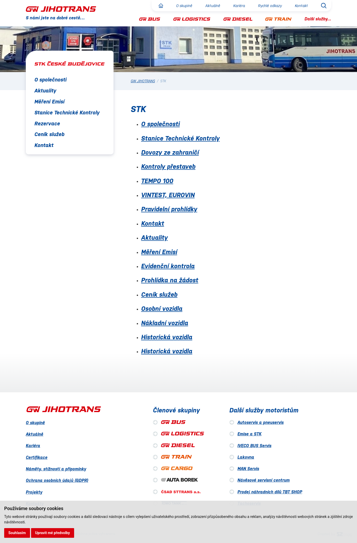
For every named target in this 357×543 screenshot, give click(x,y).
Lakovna (245, 457)
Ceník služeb (49, 134)
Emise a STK (249, 433)
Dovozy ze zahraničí (170, 152)
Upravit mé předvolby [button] (52, 533)
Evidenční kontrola (168, 266)
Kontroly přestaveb (168, 166)
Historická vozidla (166, 337)
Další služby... (318, 18)
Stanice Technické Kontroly (67, 112)
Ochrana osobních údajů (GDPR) (57, 480)
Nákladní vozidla (164, 323)
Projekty (34, 492)
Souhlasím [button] (17, 533)
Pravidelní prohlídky (169, 209)
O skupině (184, 6)
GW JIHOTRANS (143, 81)
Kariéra (239, 6)
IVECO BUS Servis (254, 445)
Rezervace (47, 123)
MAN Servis (248, 468)
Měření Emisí (49, 101)
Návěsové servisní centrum (263, 480)
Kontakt (301, 6)
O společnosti (50, 80)
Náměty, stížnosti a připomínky (56, 468)
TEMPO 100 (157, 181)
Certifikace (36, 457)
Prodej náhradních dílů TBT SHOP (269, 491)
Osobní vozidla (161, 308)
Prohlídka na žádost (169, 280)
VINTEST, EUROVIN (168, 195)
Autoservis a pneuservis (260, 422)
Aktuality (45, 90)
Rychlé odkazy (270, 6)
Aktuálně (212, 6)
